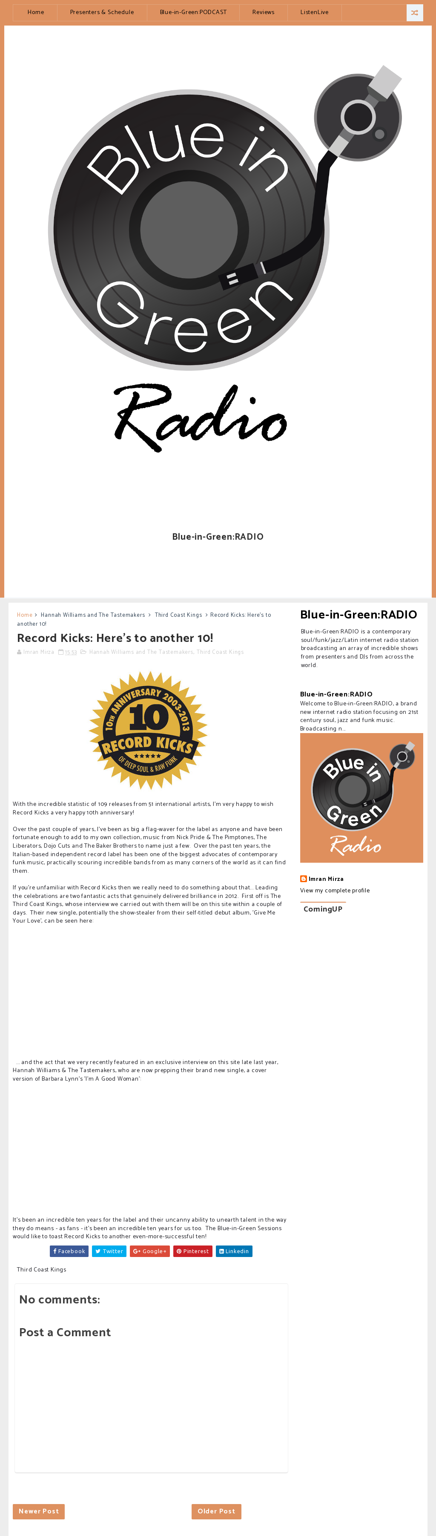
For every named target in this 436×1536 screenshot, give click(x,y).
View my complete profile (335, 891)
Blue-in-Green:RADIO (359, 615)
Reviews (263, 12)
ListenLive (315, 12)
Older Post (216, 1511)
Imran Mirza (326, 879)
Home (36, 12)
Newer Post (39, 1511)
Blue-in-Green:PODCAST (193, 12)
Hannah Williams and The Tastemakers (93, 615)
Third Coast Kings (178, 615)
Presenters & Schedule (102, 12)
